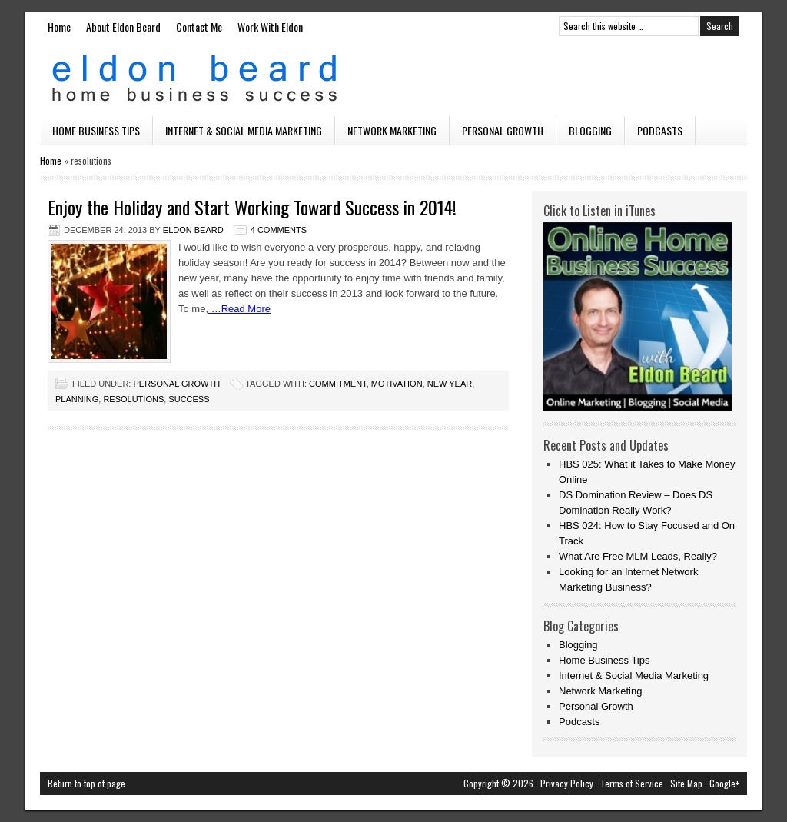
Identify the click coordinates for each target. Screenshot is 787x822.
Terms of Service (631, 783)
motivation (397, 383)
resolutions (133, 399)
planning (76, 399)
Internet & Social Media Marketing (243, 130)
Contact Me (199, 26)
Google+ (724, 783)
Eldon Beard (393, 78)
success (188, 399)
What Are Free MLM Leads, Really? (638, 556)
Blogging (590, 130)
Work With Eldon (270, 26)
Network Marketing (392, 130)
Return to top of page (86, 783)
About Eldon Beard (123, 26)
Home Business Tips (96, 130)
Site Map (686, 783)
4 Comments (279, 230)
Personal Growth (502, 130)
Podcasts (659, 130)
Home (59, 26)
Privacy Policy (566, 783)
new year (449, 383)
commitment (338, 383)
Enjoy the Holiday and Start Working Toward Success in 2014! (252, 207)
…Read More (239, 308)
